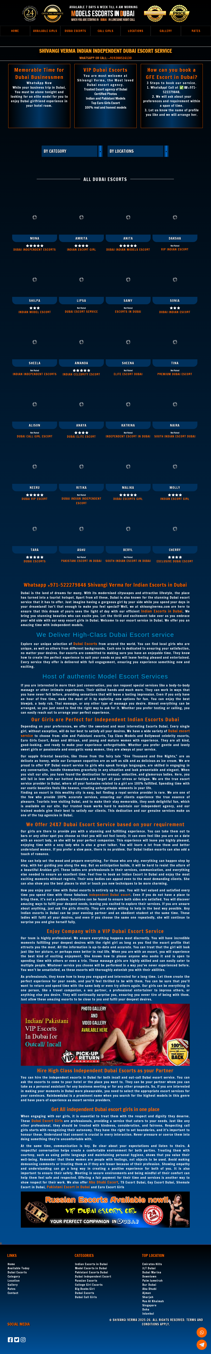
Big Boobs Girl (85, 1289)
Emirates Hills (152, 1264)
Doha (145, 1309)
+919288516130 (120, 58)
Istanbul (148, 1314)
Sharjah (148, 1297)
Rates (11, 1289)
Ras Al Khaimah (153, 1301)
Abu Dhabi (149, 1289)
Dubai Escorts (17, 1272)
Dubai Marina (151, 1272)
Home (11, 1264)
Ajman (146, 1293)
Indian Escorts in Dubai (91, 1264)
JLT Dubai (149, 1268)
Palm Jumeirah (152, 1281)
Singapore (149, 1305)
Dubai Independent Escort (93, 1276)
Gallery (13, 1285)
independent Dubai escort (109, 894)
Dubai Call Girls (86, 1297)
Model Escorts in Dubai (91, 1268)
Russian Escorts (86, 1281)
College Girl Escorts (89, 1285)
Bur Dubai (149, 1285)
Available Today (18, 1268)
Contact (13, 1293)
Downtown (149, 1276)
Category (14, 1276)
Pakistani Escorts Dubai (91, 1272)
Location (14, 1281)
